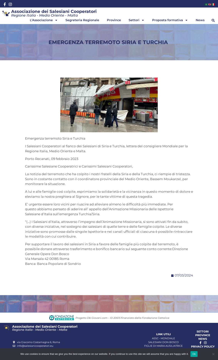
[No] (213, 354)
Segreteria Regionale (82, 20)
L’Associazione (44, 20)
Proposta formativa (170, 20)
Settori (136, 20)
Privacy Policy (203, 346)
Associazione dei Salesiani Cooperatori (54, 11)
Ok (194, 353)
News (200, 20)
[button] (213, 20)
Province (114, 20)
